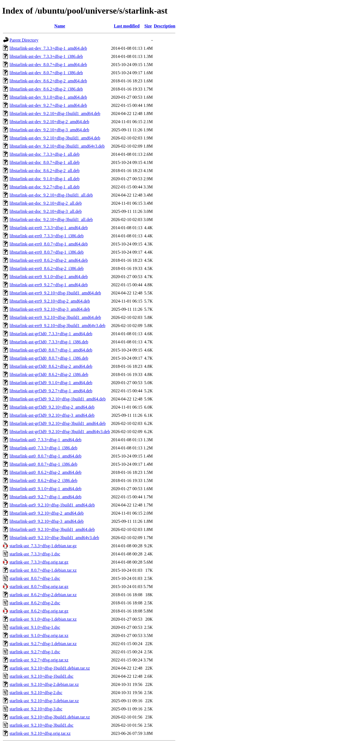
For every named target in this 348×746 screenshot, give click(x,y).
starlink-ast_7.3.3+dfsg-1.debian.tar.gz (43, 545)
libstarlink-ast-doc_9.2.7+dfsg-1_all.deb (44, 187)
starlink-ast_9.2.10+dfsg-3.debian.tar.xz (44, 700)
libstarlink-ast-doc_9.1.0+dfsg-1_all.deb (44, 178)
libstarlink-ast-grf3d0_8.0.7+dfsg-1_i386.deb (49, 358)
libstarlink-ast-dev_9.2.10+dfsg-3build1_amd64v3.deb (57, 146)
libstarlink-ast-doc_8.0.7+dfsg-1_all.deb (44, 162)
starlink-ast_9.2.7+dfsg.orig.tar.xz (39, 660)
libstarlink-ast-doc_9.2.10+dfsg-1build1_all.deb (51, 195)
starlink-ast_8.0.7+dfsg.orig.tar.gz (39, 586)
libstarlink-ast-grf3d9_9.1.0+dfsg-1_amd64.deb (51, 382)
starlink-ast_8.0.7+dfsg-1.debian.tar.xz (43, 570)
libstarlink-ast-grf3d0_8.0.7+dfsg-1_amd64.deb (51, 350)
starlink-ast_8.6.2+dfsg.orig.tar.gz (39, 611)
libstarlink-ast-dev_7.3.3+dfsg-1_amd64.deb (48, 48)
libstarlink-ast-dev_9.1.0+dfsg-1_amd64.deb (48, 97)
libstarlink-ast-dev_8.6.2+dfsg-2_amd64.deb (48, 81)
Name (59, 26)
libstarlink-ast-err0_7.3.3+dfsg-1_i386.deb (47, 236)
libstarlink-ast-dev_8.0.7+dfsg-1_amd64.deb (48, 64)
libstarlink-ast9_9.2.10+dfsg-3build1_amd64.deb (52, 529)
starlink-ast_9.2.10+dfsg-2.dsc (36, 692)
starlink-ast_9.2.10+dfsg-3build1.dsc (41, 725)
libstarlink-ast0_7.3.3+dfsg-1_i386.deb (43, 448)
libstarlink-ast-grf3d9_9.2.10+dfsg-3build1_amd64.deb (57, 423)
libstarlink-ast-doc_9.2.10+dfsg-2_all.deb (46, 203)
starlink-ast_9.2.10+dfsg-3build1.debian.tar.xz (50, 717)
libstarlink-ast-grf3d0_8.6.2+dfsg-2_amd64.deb (51, 366)
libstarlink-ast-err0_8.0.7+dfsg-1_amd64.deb (49, 244)
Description (164, 26)
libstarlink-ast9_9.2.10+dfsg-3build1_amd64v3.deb (54, 537)
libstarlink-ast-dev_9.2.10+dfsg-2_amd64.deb (49, 121)
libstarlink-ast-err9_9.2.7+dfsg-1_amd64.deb (49, 284)
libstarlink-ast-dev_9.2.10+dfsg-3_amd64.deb (49, 130)
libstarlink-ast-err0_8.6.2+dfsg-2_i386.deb (47, 268)
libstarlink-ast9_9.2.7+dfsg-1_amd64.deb (46, 497)
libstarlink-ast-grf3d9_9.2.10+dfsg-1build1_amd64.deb (57, 399)
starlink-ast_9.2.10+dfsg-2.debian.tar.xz (44, 684)
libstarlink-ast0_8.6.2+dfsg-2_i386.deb (43, 480)
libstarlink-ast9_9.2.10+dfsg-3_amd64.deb (47, 521)
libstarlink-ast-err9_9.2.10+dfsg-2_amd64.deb (50, 301)
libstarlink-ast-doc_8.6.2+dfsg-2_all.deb (44, 170)
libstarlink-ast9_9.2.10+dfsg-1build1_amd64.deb (52, 505)
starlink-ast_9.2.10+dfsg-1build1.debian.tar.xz (50, 668)
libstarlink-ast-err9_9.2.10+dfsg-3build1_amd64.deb (55, 317)
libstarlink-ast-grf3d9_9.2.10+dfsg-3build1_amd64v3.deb (60, 431)
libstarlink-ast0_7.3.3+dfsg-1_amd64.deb (46, 439)
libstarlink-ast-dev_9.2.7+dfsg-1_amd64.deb (48, 105)
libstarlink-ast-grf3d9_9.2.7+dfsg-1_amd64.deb (51, 390)
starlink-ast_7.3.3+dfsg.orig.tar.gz (39, 562)
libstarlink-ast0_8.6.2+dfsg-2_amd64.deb (46, 472)
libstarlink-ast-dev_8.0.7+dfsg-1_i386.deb (46, 72)
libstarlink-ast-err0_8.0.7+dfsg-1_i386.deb (47, 252)
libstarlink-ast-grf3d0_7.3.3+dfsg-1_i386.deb (49, 342)
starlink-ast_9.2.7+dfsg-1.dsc (35, 651)
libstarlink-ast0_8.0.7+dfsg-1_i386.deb (43, 464)
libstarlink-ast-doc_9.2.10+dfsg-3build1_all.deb (51, 219)
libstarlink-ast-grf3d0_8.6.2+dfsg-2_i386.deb (49, 374)
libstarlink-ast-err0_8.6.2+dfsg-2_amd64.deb (49, 260)
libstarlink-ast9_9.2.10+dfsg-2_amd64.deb (47, 513)
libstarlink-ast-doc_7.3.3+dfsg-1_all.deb (44, 154)
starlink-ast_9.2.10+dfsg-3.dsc (36, 709)
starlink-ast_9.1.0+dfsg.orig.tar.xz (39, 635)
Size (148, 26)
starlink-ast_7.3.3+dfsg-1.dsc (35, 554)
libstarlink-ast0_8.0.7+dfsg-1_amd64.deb (46, 456)
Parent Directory (24, 40)
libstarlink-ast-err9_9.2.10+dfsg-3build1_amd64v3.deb (57, 325)
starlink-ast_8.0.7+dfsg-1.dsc (35, 578)
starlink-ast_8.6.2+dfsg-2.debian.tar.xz (43, 594)
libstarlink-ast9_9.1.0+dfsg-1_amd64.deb (46, 488)
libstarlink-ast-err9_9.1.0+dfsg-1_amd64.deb (49, 276)
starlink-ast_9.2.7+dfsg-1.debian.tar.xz (43, 643)
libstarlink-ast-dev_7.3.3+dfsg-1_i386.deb (46, 56)
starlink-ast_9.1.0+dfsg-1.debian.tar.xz (43, 619)
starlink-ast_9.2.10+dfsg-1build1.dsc (41, 676)
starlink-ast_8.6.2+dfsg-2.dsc (35, 603)
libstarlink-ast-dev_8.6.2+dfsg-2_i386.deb (46, 89)
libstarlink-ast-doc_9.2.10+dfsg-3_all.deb (46, 211)
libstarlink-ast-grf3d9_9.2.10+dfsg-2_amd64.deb (52, 407)
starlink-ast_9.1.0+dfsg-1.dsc (35, 627)
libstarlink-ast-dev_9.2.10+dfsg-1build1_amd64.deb (55, 113)
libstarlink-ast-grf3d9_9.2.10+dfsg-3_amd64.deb (52, 415)
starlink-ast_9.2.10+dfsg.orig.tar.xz (40, 733)
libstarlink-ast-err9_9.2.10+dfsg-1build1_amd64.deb (55, 293)
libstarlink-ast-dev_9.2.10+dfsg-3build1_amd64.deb (55, 138)
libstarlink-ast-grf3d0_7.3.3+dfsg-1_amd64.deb (51, 333)
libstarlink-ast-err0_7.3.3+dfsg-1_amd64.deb (49, 227)
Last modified (127, 26)
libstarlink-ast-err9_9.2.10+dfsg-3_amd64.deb (50, 309)
